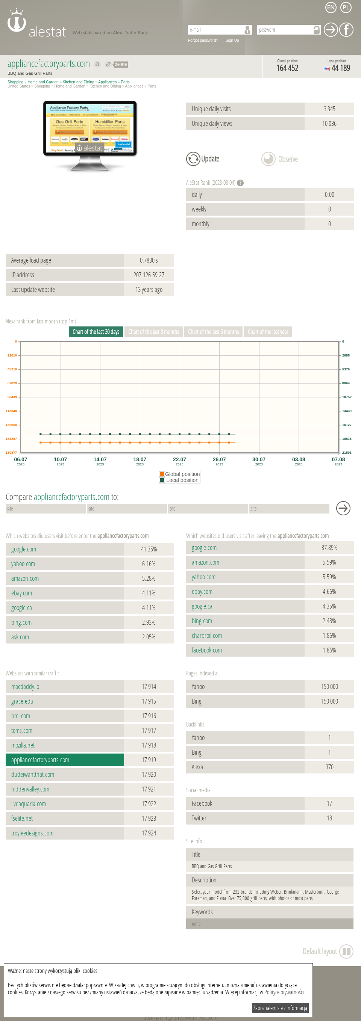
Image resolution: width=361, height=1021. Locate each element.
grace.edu (22, 701)
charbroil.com (207, 635)
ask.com (20, 637)
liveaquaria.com (28, 804)
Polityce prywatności (284, 992)
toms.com (21, 730)
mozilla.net (23, 745)
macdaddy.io (25, 687)
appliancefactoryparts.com (40, 760)
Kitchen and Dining (78, 82)
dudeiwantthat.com (32, 774)
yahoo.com (23, 564)
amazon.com (25, 578)
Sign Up (232, 40)
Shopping (15, 82)
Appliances (107, 82)
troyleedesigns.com (32, 833)
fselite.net (22, 818)
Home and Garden (42, 82)
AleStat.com (91, 22)
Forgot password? (203, 40)
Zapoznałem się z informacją (280, 1008)
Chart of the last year (268, 331)
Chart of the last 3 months (153, 331)
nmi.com (20, 716)
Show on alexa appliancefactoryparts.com (97, 64)
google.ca (21, 608)
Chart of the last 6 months (213, 331)
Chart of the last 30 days (96, 331)
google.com (23, 549)
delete (121, 64)
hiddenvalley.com (30, 789)
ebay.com (21, 593)
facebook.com (207, 650)
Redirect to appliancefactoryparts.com (108, 64)
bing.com (21, 622)
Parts (125, 82)
